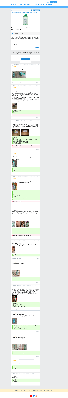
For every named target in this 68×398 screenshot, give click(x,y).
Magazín (50, 4)
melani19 (14, 240)
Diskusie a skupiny (27, 4)
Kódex (21, 390)
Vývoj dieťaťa (23, 6)
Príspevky (35, 4)
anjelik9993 (14, 176)
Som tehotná (18, 6)
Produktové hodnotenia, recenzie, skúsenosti (18, 12)
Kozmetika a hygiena (29, 12)
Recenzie (45, 4)
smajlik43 (14, 359)
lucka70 (14, 373)
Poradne (40, 4)
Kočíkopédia (51, 6)
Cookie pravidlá (33, 393)
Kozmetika (35, 12)
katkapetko (14, 85)
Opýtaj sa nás (16, 390)
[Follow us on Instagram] (36, 396)
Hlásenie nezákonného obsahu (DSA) (48, 390)
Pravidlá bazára (25, 390)
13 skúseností (19, 31)
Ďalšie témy (29, 6)
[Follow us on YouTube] (31, 396)
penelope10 (14, 64)
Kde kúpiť (21, 33)
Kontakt (41, 390)
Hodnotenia (16, 33)
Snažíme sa (13, 6)
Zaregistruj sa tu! (53, 2)
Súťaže (56, 6)
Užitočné (37, 82)
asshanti (14, 285)
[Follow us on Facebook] (34, 396)
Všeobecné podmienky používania (33, 390)
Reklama (24, 393)
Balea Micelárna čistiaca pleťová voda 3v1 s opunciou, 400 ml (31, 120)
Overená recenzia (22, 64)
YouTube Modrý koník (43, 6)
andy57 (13, 311)
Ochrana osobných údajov (39, 393)
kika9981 (14, 120)
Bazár (21, 4)
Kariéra (28, 393)
